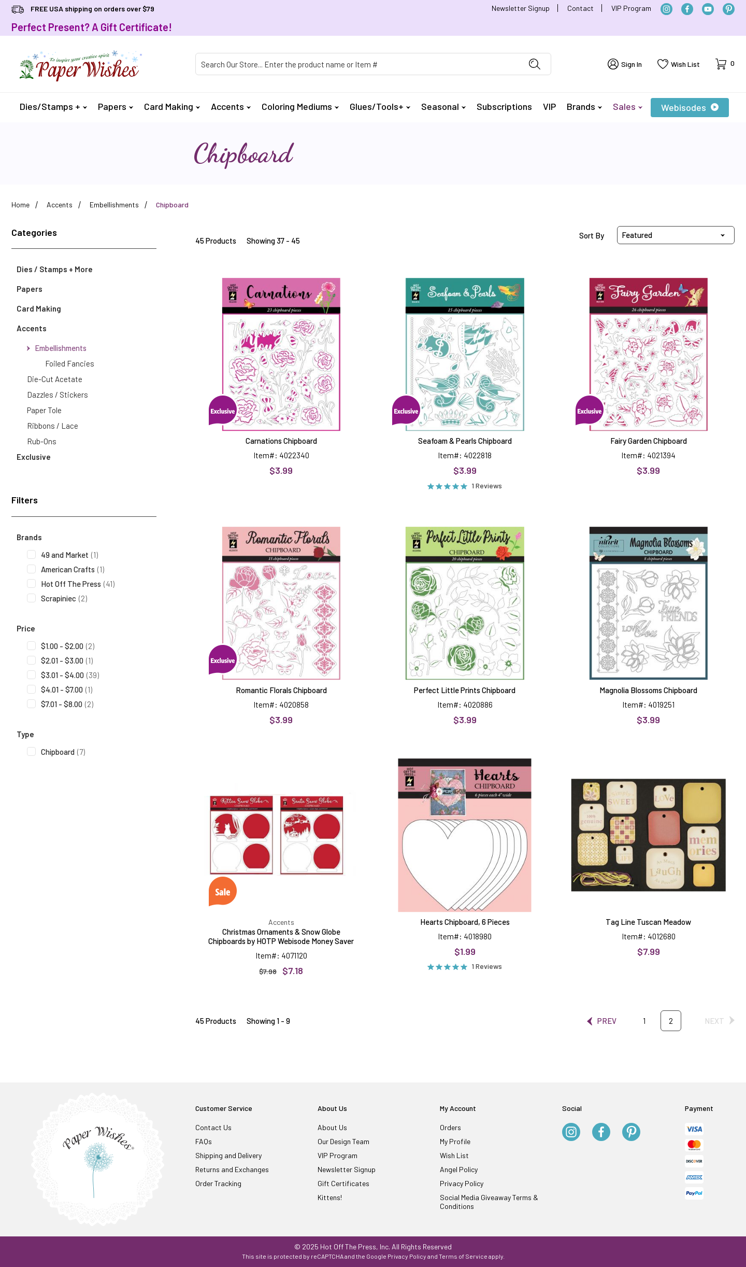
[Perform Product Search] (535, 64)
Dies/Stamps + (53, 106)
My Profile (455, 1141)
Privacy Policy (461, 1183)
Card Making (172, 106)
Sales (627, 106)
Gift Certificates (343, 1183)
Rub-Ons (41, 441)
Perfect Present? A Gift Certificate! (91, 27)
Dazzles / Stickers (57, 394)
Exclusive (34, 456)
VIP (549, 106)
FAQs (203, 1141)
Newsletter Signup (521, 8)
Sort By (591, 235)
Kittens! (330, 1197)
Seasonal (443, 106)
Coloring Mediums (300, 106)
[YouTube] (708, 9)
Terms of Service (463, 1256)
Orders (450, 1127)
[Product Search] (357, 64)
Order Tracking (218, 1183)
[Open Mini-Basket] (725, 64)
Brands (584, 106)
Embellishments (57, 348)
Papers (115, 106)
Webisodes (690, 107)
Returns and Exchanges (232, 1169)
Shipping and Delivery (228, 1155)
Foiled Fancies (69, 363)
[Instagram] (666, 9)
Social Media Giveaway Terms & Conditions (489, 1201)
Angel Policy (459, 1169)
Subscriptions (504, 106)
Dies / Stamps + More (55, 269)
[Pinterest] (729, 9)
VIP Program (631, 8)
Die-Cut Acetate (54, 379)
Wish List (454, 1155)
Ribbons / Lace (52, 425)
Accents (231, 106)
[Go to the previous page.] (601, 1020)
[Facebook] (687, 9)
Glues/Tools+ (380, 106)
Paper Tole (44, 410)
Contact (580, 8)
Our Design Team (343, 1141)
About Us (332, 1127)
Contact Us (213, 1127)
